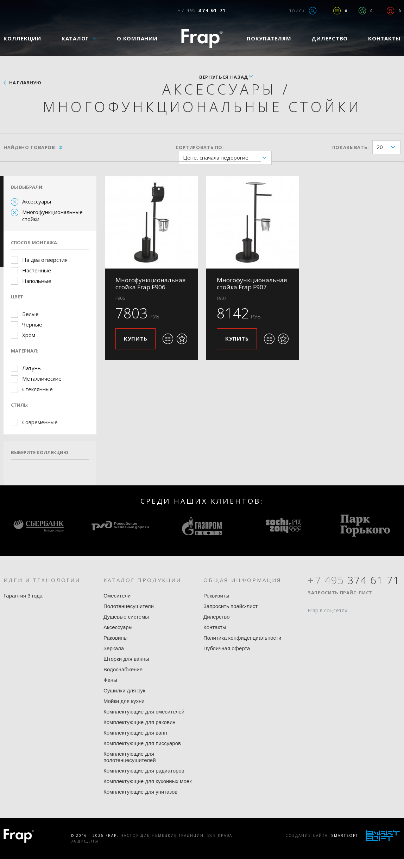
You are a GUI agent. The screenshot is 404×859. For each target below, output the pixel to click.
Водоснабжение (123, 669)
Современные (40, 422)
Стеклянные (37, 389)
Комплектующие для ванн (135, 733)
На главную (25, 82)
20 (388, 147)
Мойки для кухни (124, 701)
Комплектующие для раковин (139, 722)
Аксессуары (36, 201)
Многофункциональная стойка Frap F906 (150, 283)
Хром (28, 334)
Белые (30, 313)
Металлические (42, 378)
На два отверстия (45, 259)
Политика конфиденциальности (242, 638)
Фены (110, 680)
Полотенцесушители (128, 606)
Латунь (31, 368)
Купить (135, 338)
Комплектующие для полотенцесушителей (129, 757)
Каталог (75, 38)
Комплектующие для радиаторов (143, 771)
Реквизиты (216, 596)
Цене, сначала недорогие (227, 158)
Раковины (115, 638)
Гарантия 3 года (23, 596)
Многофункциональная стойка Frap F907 (252, 283)
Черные (32, 324)
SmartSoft (344, 835)
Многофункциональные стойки (52, 215)
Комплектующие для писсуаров (142, 743)
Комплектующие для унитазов (140, 792)
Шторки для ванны (126, 659)
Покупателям (269, 38)
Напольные (36, 280)
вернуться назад (223, 77)
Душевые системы (126, 617)
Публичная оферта (226, 648)
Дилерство (329, 38)
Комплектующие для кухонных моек (147, 781)
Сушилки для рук (124, 690)
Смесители (117, 596)
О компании (137, 38)
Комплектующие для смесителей (143, 712)
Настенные (36, 270)
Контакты (214, 627)
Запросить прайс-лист (230, 606)
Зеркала (113, 648)
